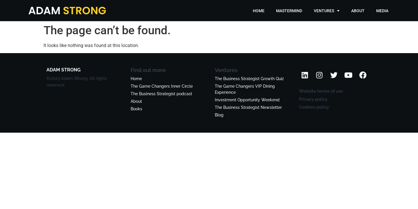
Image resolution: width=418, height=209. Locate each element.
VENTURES (327, 11)
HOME (258, 10)
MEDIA (382, 10)
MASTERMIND (289, 10)
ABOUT (358, 10)
